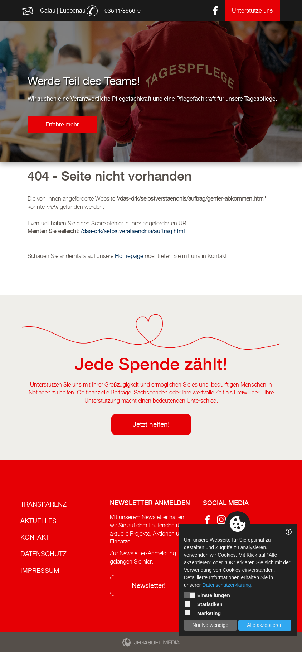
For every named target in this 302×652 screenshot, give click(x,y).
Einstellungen (207, 595)
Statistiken (203, 604)
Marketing (202, 613)
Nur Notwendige (210, 625)
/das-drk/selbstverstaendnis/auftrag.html (133, 231)
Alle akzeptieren (265, 625)
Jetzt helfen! (151, 424)
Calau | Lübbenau (63, 10)
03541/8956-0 (122, 10)
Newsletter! (149, 585)
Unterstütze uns (252, 10)
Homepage (129, 256)
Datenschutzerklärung (226, 585)
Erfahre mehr (62, 124)
